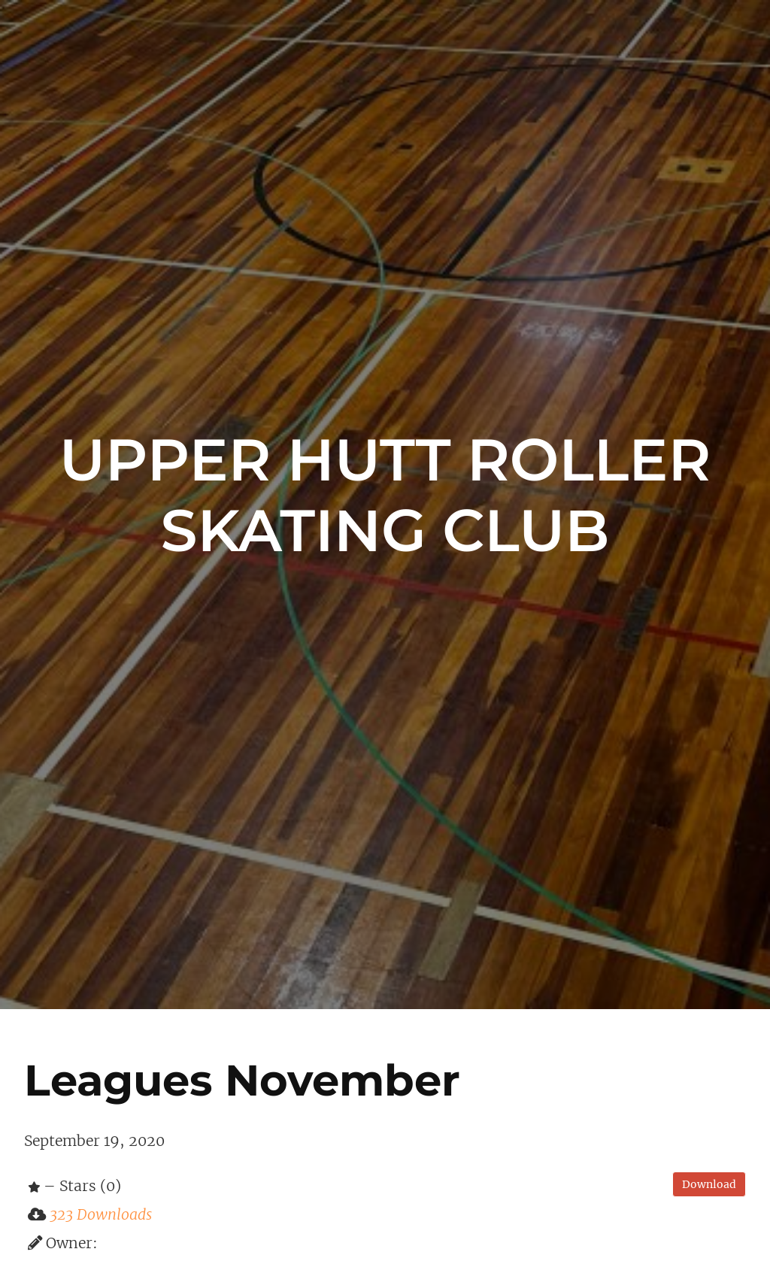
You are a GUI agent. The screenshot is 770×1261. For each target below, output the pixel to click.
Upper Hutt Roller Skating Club (385, 494)
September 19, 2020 (94, 1141)
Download (709, 1184)
